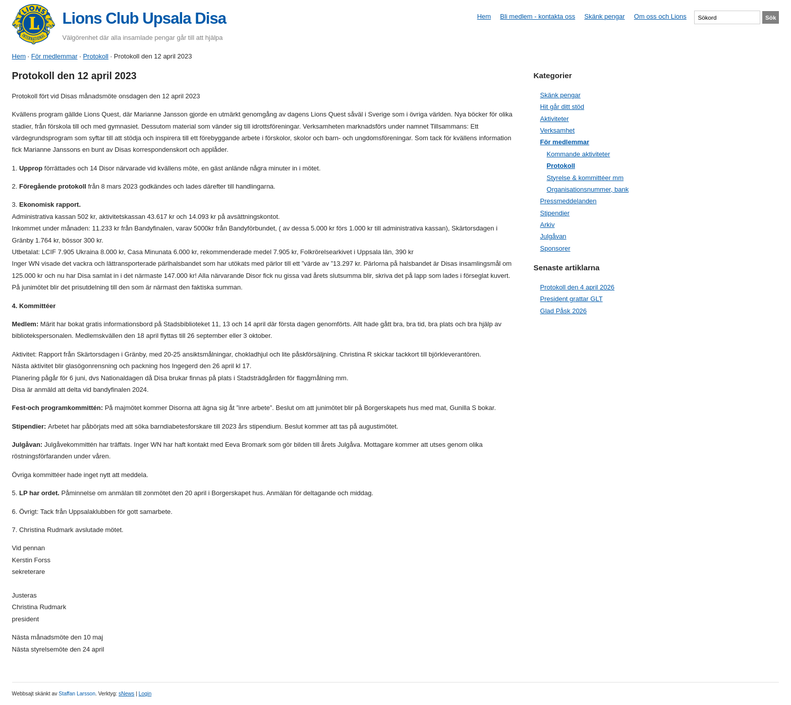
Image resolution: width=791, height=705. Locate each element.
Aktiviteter (554, 119)
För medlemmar (54, 56)
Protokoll (95, 56)
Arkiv (547, 224)
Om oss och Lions (660, 16)
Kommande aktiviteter (578, 154)
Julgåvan (553, 236)
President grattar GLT (571, 299)
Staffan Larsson (77, 693)
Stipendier (555, 213)
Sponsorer (555, 248)
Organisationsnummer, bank (588, 189)
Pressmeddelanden (568, 201)
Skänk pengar (604, 16)
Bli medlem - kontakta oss (537, 16)
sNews (126, 693)
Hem (484, 16)
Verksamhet (557, 130)
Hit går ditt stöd (562, 106)
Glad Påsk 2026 (563, 311)
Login (145, 693)
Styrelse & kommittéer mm (585, 178)
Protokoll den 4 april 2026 (577, 287)
